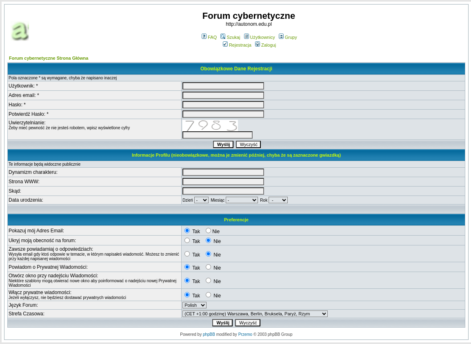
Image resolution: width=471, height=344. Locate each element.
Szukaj (230, 37)
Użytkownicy (259, 37)
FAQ (209, 37)
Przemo (245, 334)
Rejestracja (237, 45)
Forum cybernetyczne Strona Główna (48, 58)
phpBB (209, 334)
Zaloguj (265, 45)
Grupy (288, 37)
